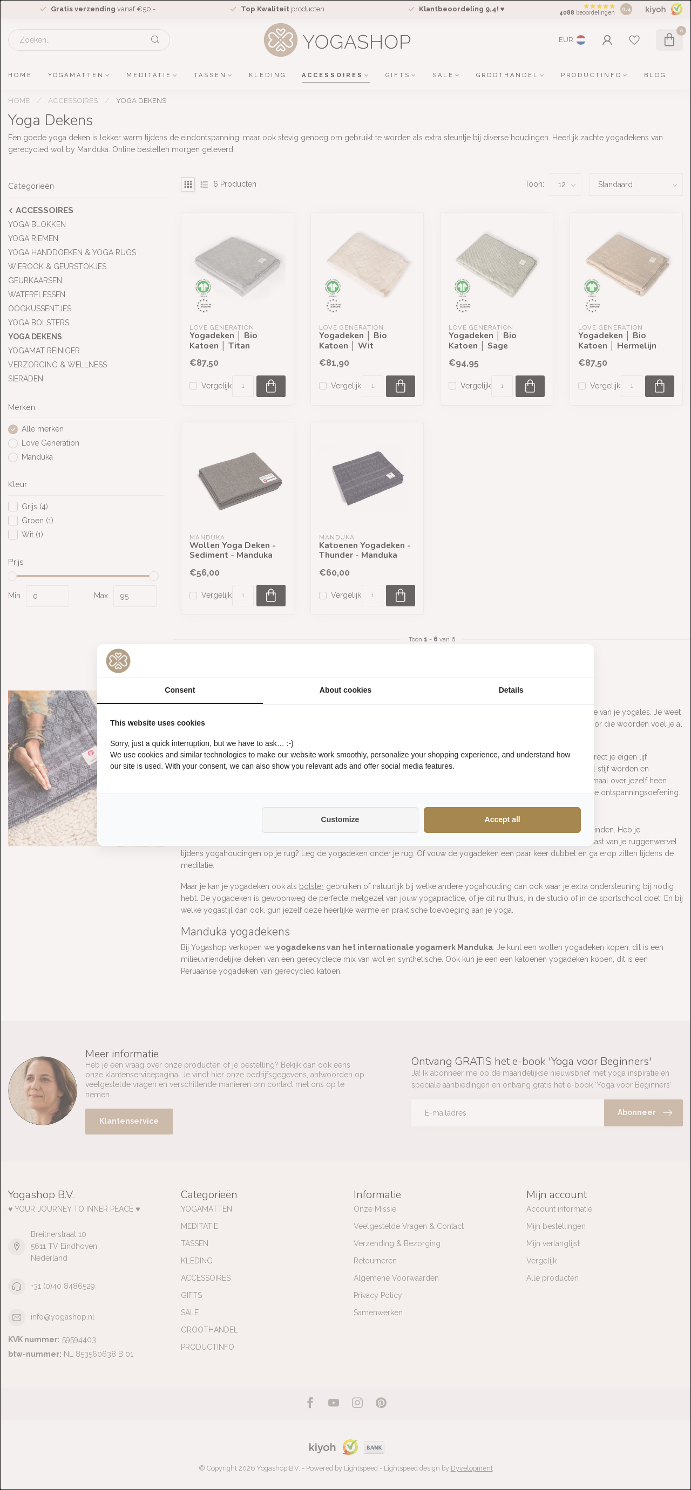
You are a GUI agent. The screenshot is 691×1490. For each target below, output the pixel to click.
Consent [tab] (180, 690)
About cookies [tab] (345, 690)
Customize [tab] (340, 819)
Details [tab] (511, 690)
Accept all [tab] (502, 819)
